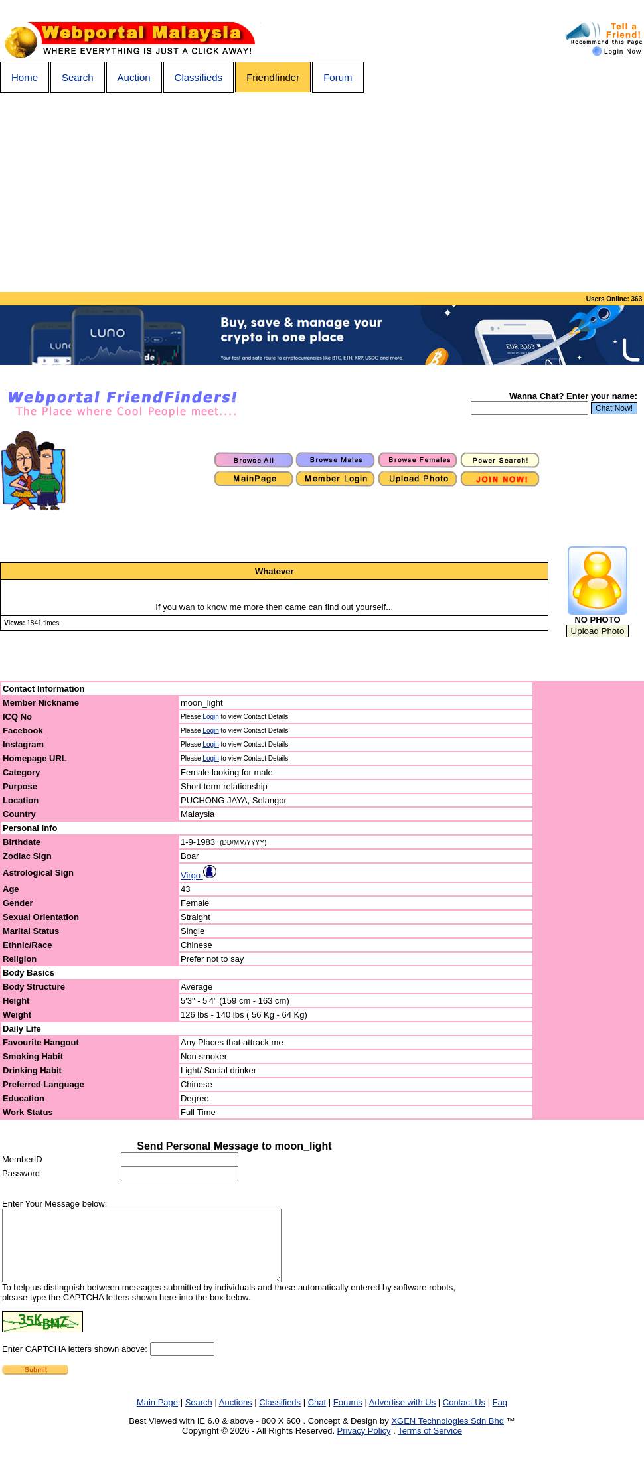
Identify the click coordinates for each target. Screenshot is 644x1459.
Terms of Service (430, 1445)
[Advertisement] (322, 192)
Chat (317, 1416)
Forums (347, 1416)
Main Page (157, 1416)
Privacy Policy (364, 1445)
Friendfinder (272, 77)
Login (210, 716)
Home (24, 77)
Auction (134, 77)
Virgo (198, 875)
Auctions (235, 1416)
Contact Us (464, 1416)
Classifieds (199, 77)
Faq (500, 1416)
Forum (337, 77)
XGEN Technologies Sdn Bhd (447, 1435)
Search (78, 77)
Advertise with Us (402, 1416)
